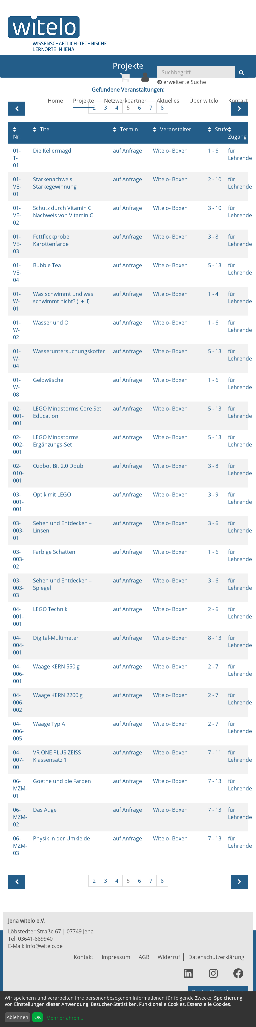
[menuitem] (124, 77)
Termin (125, 129)
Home (55, 100)
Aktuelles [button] (168, 100)
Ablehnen (17, 1017)
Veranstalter (172, 129)
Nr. (17, 133)
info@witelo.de (44, 946)
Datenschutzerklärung (216, 957)
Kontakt (238, 100)
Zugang (237, 133)
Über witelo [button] (203, 100)
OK (37, 1017)
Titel (42, 129)
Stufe (218, 129)
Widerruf (169, 957)
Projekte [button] (83, 100)
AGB (144, 957)
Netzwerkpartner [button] (125, 100)
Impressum (116, 957)
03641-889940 (35, 938)
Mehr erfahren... (64, 1018)
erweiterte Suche (184, 82)
